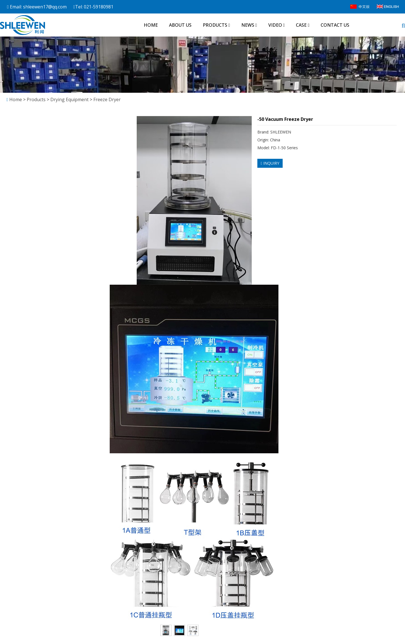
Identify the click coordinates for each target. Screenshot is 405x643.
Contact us (335, 25)
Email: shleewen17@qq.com (37, 7)
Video (276, 25)
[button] (229, 25)
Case (302, 25)
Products (216, 25)
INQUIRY (270, 163)
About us (180, 25)
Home (151, 25)
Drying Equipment (69, 99)
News (249, 25)
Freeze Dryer (106, 99)
